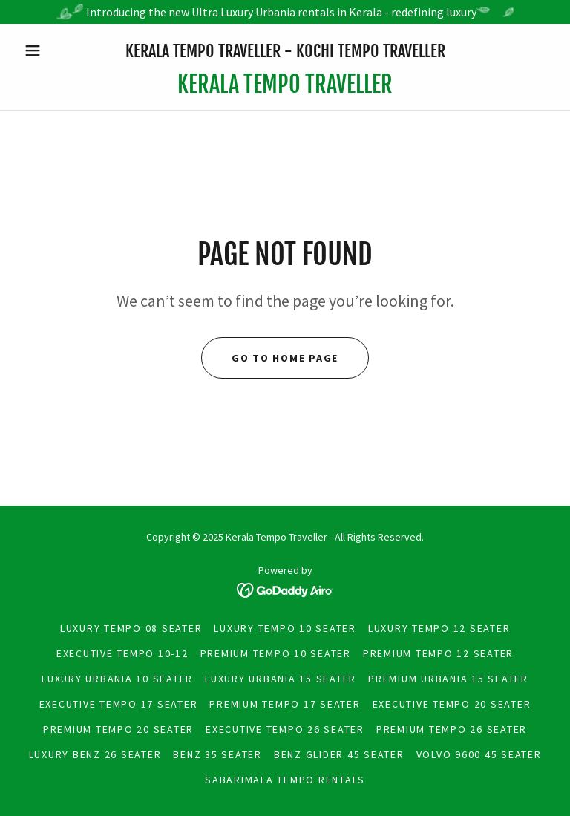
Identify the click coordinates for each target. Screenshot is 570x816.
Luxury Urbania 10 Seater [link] (117, 678)
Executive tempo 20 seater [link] (452, 704)
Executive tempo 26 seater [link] (285, 729)
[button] (58, 50)
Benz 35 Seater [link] (217, 754)
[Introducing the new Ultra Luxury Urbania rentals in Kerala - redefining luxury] (285, 12)
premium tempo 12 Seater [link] (438, 653)
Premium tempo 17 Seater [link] (284, 704)
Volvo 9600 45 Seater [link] (479, 754)
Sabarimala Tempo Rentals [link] (285, 779)
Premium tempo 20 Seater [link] (118, 729)
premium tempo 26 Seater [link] (451, 729)
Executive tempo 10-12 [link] (122, 653)
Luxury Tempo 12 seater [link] (439, 628)
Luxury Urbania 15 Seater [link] (280, 678)
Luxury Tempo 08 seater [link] (131, 628)
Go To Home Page (285, 358)
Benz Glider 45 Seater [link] (339, 754)
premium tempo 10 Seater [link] (275, 653)
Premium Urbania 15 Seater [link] (448, 678)
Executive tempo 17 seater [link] (118, 704)
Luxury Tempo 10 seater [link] (285, 628)
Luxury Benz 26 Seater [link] (95, 754)
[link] (285, 88)
